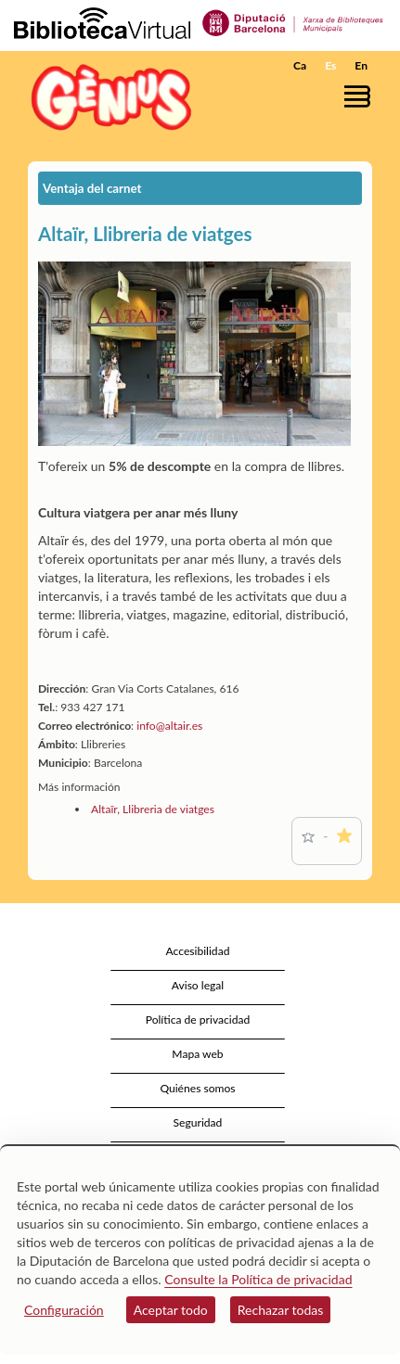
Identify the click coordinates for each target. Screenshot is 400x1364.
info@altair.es (169, 726)
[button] (360, 96)
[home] (107, 97)
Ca (299, 65)
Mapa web (197, 1054)
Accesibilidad (198, 951)
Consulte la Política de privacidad (258, 1279)
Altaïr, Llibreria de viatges (152, 809)
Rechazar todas (281, 1310)
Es (330, 65)
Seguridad (198, 1122)
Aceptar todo (171, 1310)
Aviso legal (198, 985)
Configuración (64, 1310)
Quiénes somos (197, 1088)
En (361, 65)
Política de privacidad (198, 1019)
